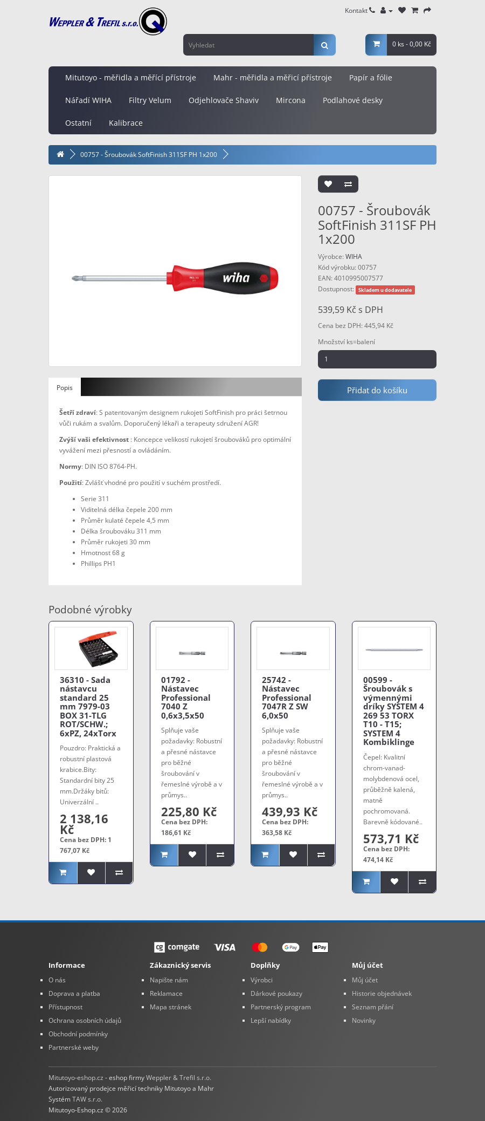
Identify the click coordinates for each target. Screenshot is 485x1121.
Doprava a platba (74, 993)
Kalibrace (126, 123)
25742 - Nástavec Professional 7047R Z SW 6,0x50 (286, 697)
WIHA (353, 256)
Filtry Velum (150, 100)
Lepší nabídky (271, 1020)
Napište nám (169, 980)
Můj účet (365, 980)
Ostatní (78, 123)
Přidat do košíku (377, 390)
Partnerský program (281, 1006)
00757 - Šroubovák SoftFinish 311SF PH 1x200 (148, 154)
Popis (65, 387)
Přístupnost (65, 1006)
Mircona (291, 100)
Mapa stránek (170, 1006)
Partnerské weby (73, 1047)
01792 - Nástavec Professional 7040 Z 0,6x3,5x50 (186, 697)
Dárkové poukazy (276, 993)
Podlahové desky (353, 100)
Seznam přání (372, 1006)
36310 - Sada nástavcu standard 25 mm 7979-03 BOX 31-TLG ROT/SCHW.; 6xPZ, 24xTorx (88, 706)
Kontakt (360, 10)
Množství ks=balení (346, 341)
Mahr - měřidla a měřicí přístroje (272, 77)
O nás (57, 980)
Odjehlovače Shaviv (224, 100)
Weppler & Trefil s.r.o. (178, 1077)
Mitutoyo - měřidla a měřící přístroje (130, 77)
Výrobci (262, 980)
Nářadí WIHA (88, 100)
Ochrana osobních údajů (84, 1020)
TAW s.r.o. (87, 1099)
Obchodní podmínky (78, 1033)
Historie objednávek (382, 993)
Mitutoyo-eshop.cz (75, 1077)
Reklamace (166, 993)
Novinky (364, 1020)
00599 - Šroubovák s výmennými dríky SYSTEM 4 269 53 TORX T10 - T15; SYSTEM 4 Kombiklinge (393, 711)
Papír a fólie (370, 77)
